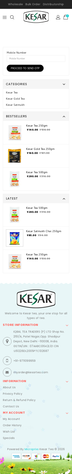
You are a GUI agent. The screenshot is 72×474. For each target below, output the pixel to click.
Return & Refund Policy (19, 400)
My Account (11, 419)
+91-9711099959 (24, 360)
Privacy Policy (12, 393)
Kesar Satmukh (15, 104)
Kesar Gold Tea (15, 98)
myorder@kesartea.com (30, 372)
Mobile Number (16, 52)
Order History (12, 425)
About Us (9, 387)
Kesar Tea (12, 92)
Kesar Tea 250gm (37, 125)
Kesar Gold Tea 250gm (40, 148)
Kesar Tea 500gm (37, 172)
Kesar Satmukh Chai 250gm (43, 231)
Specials (9, 438)
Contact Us (11, 406)
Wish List (9, 431)
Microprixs (32, 449)
